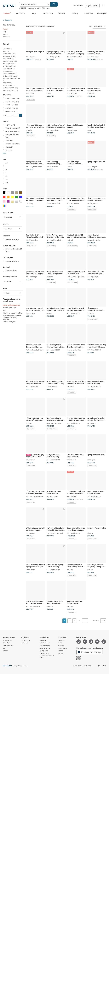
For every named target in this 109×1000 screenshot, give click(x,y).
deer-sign (70, 570)
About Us (61, 640)
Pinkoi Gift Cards (8, 645)
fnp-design (33, 276)
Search (54, 4)
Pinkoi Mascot (62, 648)
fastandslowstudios (94, 240)
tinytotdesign (30, 313)
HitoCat (69, 167)
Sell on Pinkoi (78, 5)
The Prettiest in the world (55, 533)
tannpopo (70, 606)
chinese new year (9, 322)
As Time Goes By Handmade (36, 350)
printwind (29, 130)
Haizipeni (33, 57)
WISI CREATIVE (76, 57)
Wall (4, 648)
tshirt (38, 8)
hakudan (29, 423)
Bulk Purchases (44, 643)
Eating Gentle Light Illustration (77, 276)
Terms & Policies (44, 648)
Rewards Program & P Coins (46, 656)
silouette (90, 533)
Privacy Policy (43, 650)
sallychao (50, 276)
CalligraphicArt (55, 57)
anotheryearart (92, 203)
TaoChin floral (71, 496)
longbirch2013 (75, 313)
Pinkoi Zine (6, 37)
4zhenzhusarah (52, 386)
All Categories (7, 20)
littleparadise (30, 570)
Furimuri (70, 240)
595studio (91, 313)
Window (5, 34)
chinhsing (29, 203)
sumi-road (70, 386)
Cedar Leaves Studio (54, 203)
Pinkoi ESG (61, 645)
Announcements (44, 645)
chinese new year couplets (12, 313)
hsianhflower (30, 533)
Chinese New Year (9, 308)
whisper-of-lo (71, 460)
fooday (49, 93)
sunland (49, 313)
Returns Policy (44, 653)
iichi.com (60, 653)
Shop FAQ (24, 643)
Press (59, 643)
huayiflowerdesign (36, 167)
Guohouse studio (52, 167)
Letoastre (50, 606)
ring (4, 310)
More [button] (4, 153)
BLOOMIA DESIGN (94, 350)
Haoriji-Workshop (32, 240)
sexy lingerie (32, 8)
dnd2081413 (92, 423)
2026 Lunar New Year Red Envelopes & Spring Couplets (12, 317)
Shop (4, 31)
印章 (43, 8)
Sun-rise (90, 570)
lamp (47, 8)
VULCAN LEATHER (36, 496)
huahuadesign (72, 130)
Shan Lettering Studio (54, 423)
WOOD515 (30, 93)
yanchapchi (91, 460)
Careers (60, 650)
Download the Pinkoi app (89, 652)
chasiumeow (30, 460)
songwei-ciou (54, 130)
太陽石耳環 (22, 8)
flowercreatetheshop (74, 350)
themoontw (94, 57)
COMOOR (91, 93)
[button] (20, 115)
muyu (89, 130)
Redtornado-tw (35, 606)
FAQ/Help (42, 640)
